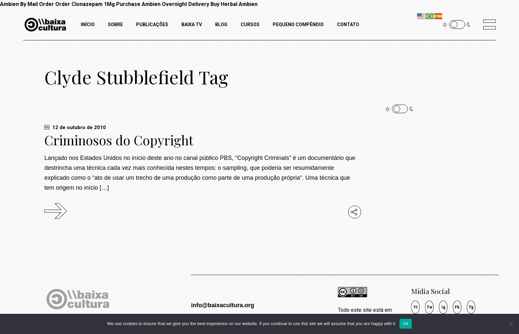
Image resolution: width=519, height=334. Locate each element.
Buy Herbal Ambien (234, 4)
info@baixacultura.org (222, 305)
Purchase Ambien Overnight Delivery (162, 4)
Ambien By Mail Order (27, 4)
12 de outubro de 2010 (75, 127)
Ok (405, 323)
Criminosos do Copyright (118, 140)
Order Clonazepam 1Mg (85, 4)
